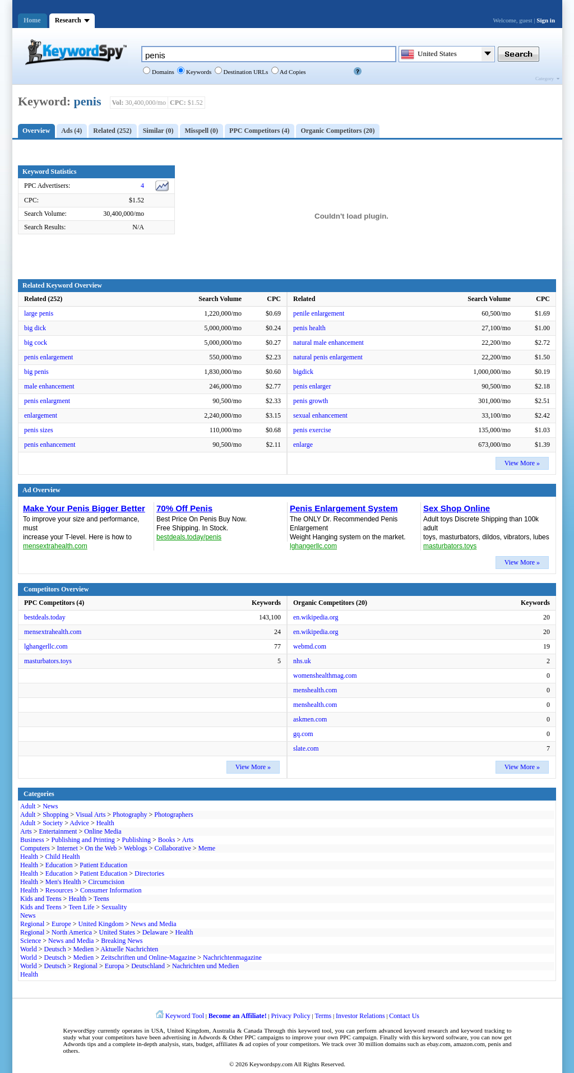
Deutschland (148, 966)
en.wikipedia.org (315, 617)
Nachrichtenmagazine (232, 957)
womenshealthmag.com (325, 675)
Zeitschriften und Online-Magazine (148, 957)
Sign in (545, 20)
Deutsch (55, 949)
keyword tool (314, 1030)
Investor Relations (360, 1016)
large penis (38, 313)
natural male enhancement (328, 342)
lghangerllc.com (46, 646)
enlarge (303, 444)
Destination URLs (245, 71)
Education (59, 865)
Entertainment (58, 831)
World (28, 949)
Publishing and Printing (82, 840)
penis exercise (312, 430)
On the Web (101, 848)
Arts (26, 831)
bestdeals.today (45, 617)
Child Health (62, 857)
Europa (114, 966)
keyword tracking (482, 1030)
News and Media (153, 924)
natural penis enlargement (328, 357)
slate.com (306, 748)
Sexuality (114, 907)
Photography (130, 814)
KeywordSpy (79, 1030)
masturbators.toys (48, 661)
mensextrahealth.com (52, 632)
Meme (207, 848)
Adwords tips (79, 1043)
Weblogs (135, 848)
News (50, 806)
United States (117, 932)
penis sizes (38, 430)
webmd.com (309, 646)
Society (53, 823)
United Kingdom (101, 924)
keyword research (426, 1030)
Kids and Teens (41, 899)
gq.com (303, 734)
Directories (149, 873)
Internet (67, 848)
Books (166, 840)
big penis (36, 372)
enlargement (40, 415)
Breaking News (121, 941)
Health (105, 823)
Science (30, 941)
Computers (35, 848)
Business (32, 840)
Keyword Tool (184, 1016)
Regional (32, 924)
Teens (101, 899)
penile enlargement (318, 313)
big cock (35, 342)
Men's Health (63, 882)
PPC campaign (358, 1037)
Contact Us (404, 1016)
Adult (27, 806)
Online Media (102, 831)
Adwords (209, 1037)
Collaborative (172, 848)
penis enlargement (48, 357)
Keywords (197, 71)
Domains (162, 71)
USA (157, 1030)
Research (68, 20)
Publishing (136, 840)
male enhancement (49, 386)
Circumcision (106, 882)
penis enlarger (312, 386)
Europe (61, 924)
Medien (83, 949)
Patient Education (103, 865)
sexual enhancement (320, 415)
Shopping (55, 814)
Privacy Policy (290, 1016)
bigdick (303, 372)
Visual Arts (91, 814)
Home (32, 20)
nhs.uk (302, 661)
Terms (322, 1016)
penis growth (310, 401)
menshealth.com (315, 690)
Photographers (173, 814)
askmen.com (310, 719)
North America (72, 932)
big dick (35, 328)
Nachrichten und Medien (205, 966)
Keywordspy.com (271, 1064)
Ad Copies (292, 71)
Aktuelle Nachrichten (129, 949)
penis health (309, 328)
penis (87, 101)
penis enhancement (50, 444)
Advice (79, 823)
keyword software (445, 1037)
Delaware (155, 932)
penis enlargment (47, 401)
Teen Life (81, 907)
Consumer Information (111, 890)
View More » (522, 463)
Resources (59, 890)
